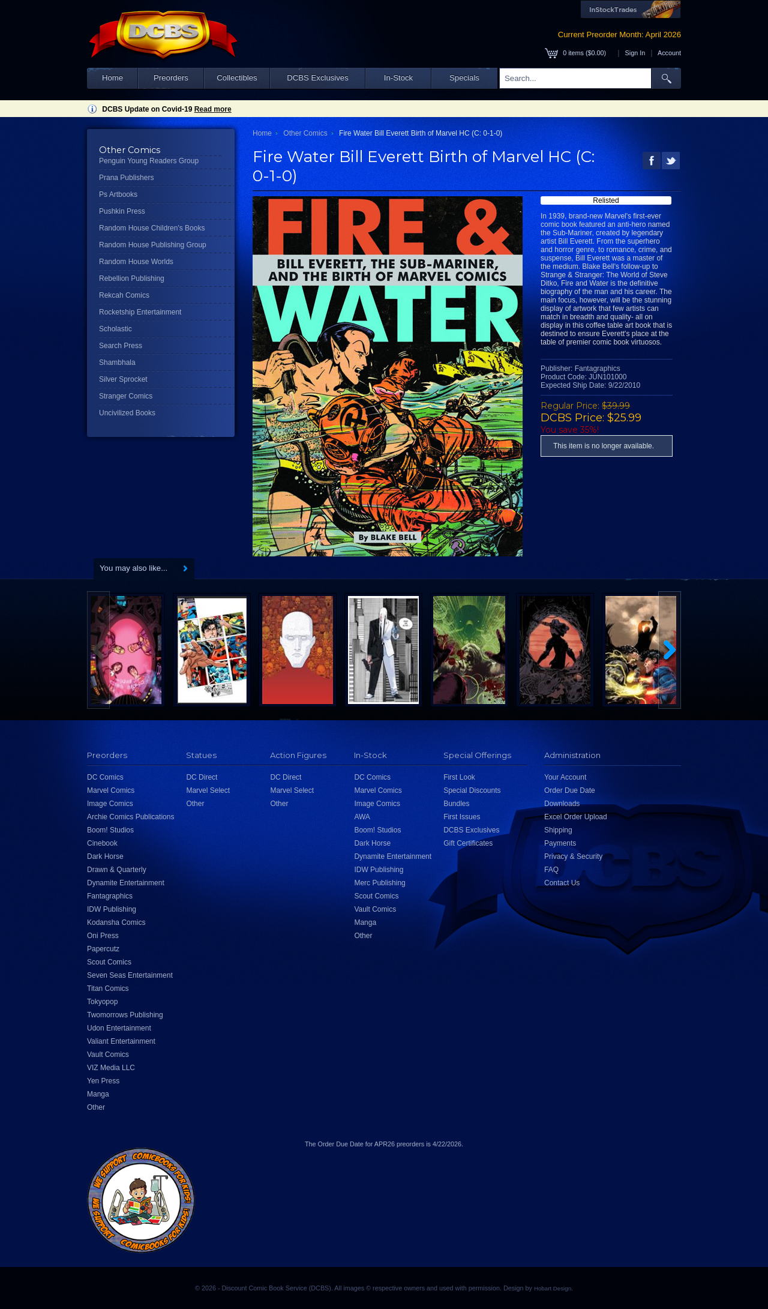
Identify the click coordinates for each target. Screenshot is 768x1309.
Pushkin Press (122, 211)
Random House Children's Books (152, 228)
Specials (464, 77)
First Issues (461, 817)
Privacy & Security (573, 856)
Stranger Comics (125, 396)
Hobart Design (552, 1288)
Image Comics (110, 803)
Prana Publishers (126, 177)
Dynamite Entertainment (125, 883)
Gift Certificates (468, 843)
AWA (362, 817)
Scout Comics (109, 962)
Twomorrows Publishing (125, 1015)
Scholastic (115, 329)
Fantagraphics (110, 896)
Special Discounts (471, 790)
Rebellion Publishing (131, 278)
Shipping (558, 830)
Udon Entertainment (119, 1028)
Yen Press (103, 1081)
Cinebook (102, 843)
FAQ (551, 869)
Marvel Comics (110, 790)
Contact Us (562, 883)
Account (669, 52)
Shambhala (117, 362)
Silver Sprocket (123, 379)
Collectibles (237, 77)
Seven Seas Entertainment (130, 975)
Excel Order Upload (575, 817)
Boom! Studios (110, 830)
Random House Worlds (136, 261)
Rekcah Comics (124, 295)
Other (96, 1107)
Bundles (456, 803)
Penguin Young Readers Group (149, 161)
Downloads (562, 803)
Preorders (171, 77)
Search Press (120, 346)
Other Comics (305, 133)
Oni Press (103, 935)
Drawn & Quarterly (116, 869)
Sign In (635, 52)
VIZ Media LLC (111, 1068)
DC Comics (105, 777)
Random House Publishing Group (152, 245)
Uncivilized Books (127, 413)
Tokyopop (102, 1002)
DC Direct (201, 777)
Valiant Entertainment (121, 1041)
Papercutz (103, 949)
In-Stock (398, 77)
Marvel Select (208, 790)
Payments (560, 843)
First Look (459, 777)
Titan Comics (108, 988)
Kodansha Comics (116, 922)
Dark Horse (105, 856)
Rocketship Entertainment (140, 312)
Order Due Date (569, 790)
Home (112, 77)
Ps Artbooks (118, 194)
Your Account (565, 777)
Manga (98, 1094)
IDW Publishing (111, 909)
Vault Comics (108, 1054)
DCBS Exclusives (318, 77)
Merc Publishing (379, 883)
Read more (213, 109)
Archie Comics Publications (130, 817)
